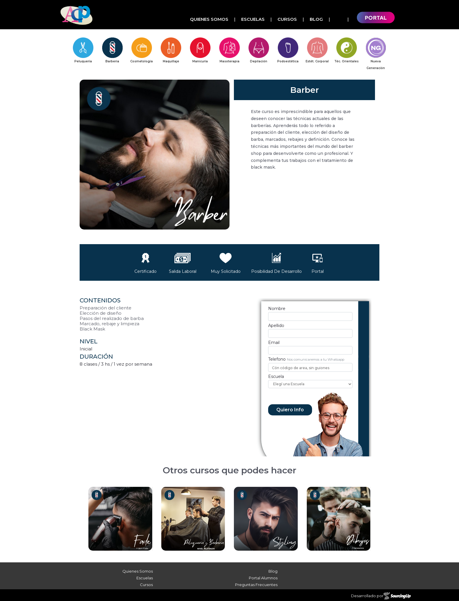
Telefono (277, 359)
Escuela (276, 376)
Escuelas (253, 19)
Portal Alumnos (263, 578)
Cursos (287, 19)
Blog (316, 19)
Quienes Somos (209, 19)
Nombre (276, 308)
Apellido (276, 325)
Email (274, 342)
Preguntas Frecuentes (256, 584)
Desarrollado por (381, 596)
